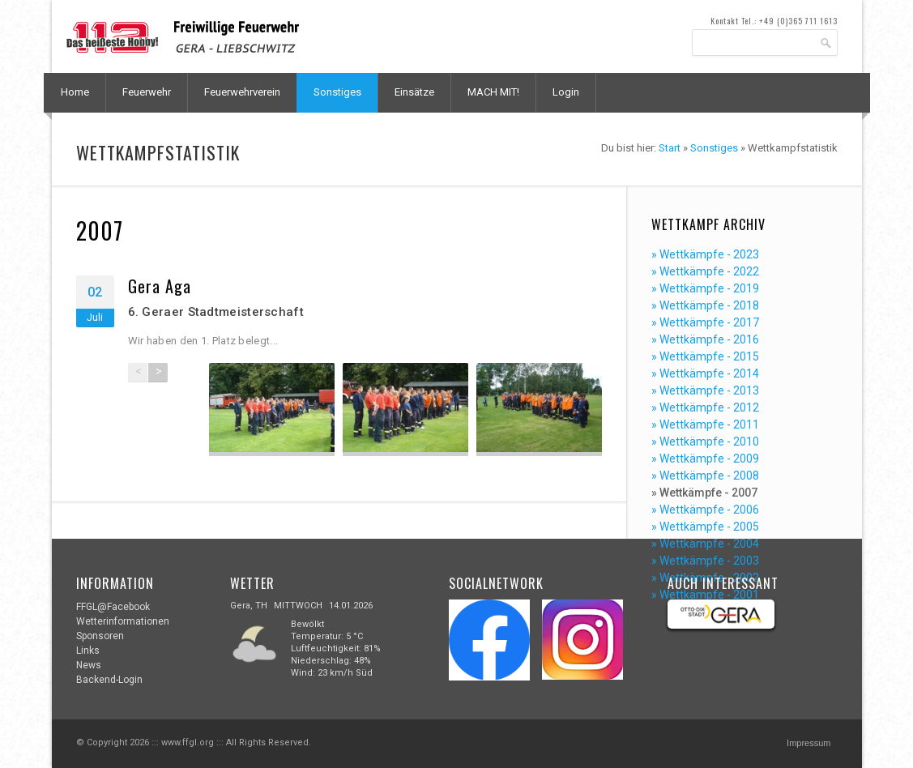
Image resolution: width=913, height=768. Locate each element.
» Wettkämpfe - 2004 (705, 543)
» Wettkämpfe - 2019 (705, 288)
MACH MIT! (493, 92)
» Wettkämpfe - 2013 (705, 390)
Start (669, 148)
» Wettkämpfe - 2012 (705, 407)
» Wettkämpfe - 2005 (705, 526)
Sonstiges (337, 92)
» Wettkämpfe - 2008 (705, 475)
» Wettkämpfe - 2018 (705, 305)
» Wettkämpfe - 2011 (705, 424)
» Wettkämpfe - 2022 (705, 271)
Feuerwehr (146, 92)
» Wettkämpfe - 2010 (705, 441)
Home (75, 92)
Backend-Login (109, 679)
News (88, 665)
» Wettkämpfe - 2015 (705, 356)
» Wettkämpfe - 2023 (705, 254)
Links (88, 650)
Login (565, 92)
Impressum (808, 743)
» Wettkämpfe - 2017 (705, 322)
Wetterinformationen (122, 621)
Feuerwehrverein (242, 92)
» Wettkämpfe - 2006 (705, 509)
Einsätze (414, 92)
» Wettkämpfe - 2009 (705, 458)
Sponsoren (100, 636)
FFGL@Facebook (113, 606)
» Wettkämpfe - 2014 (705, 373)
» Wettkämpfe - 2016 (705, 339)
